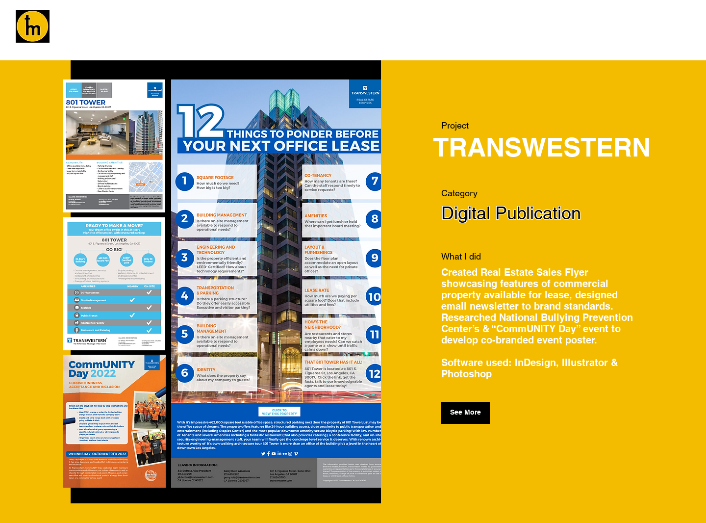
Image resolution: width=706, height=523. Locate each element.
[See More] (465, 413)
